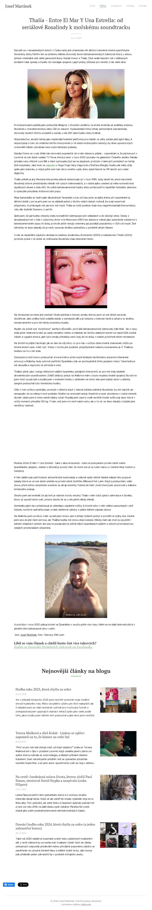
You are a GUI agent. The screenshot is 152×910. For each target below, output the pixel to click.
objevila (50, 165)
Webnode (86, 904)
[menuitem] (128, 6)
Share (8, 884)
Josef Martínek (28, 634)
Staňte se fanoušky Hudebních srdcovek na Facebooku (53, 647)
